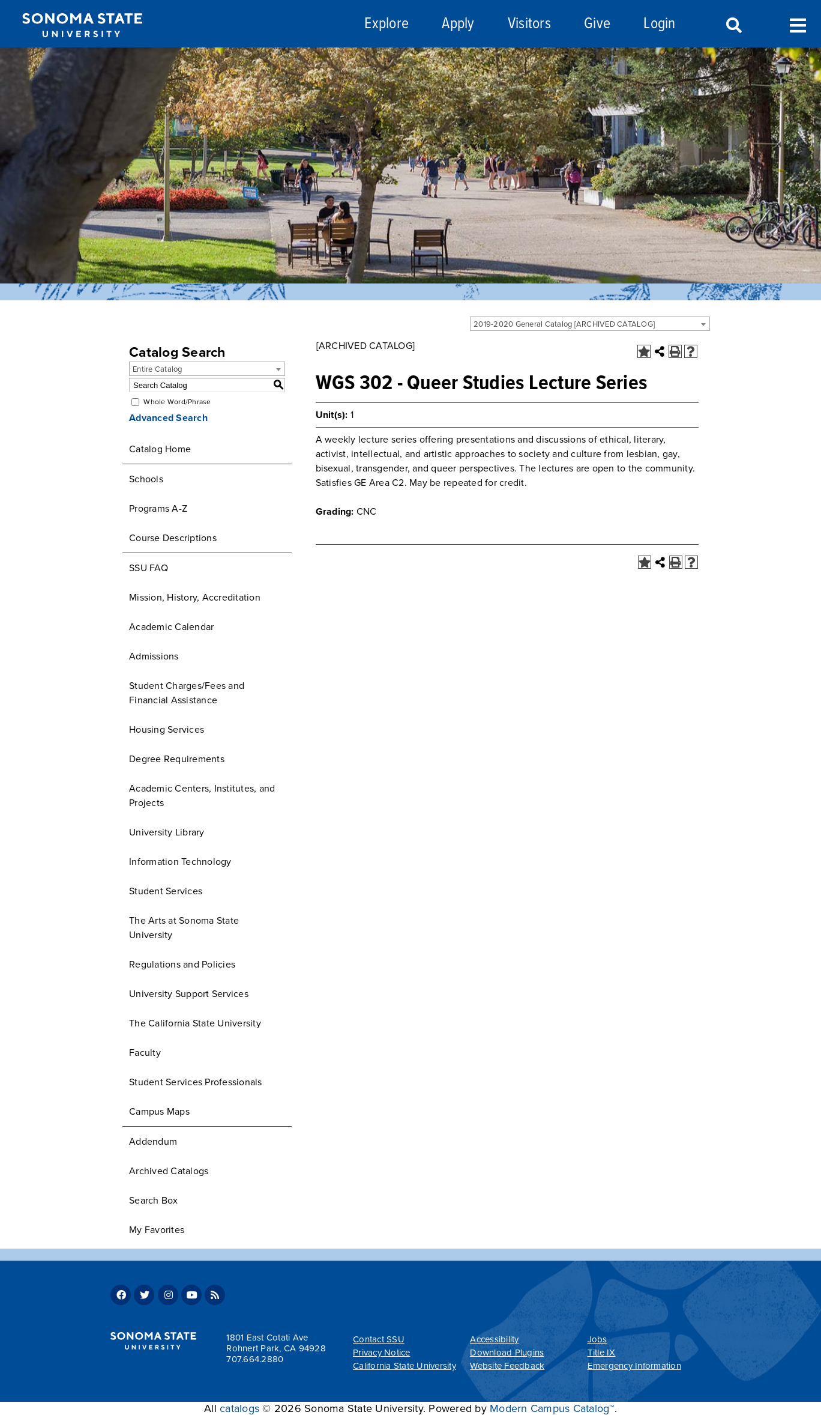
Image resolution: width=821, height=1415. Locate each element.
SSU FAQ (148, 568)
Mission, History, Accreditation (194, 598)
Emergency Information (634, 1365)
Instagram (168, 1295)
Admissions (154, 656)
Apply (458, 24)
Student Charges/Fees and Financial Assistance (186, 693)
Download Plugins (507, 1352)
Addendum (153, 1142)
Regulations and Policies (182, 965)
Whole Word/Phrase (177, 402)
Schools (146, 479)
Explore (386, 24)
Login (659, 24)
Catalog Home (160, 449)
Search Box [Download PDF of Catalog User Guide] (153, 1201)
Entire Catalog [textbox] (157, 369)
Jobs (597, 1339)
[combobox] (590, 324)
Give (597, 24)
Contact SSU (378, 1339)
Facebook (120, 1295)
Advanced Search (168, 418)
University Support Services (188, 994)
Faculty (145, 1053)
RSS (215, 1295)
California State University (404, 1365)
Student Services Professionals (195, 1082)
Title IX (602, 1352)
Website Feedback (507, 1365)
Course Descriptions (173, 538)
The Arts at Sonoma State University (184, 928)
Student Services (165, 891)
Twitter (144, 1295)
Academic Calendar (171, 627)
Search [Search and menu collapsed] (733, 26)
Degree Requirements (176, 759)
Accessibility (494, 1339)
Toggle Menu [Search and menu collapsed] (798, 24)
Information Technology (180, 862)
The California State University (195, 1023)
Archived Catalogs (168, 1171)
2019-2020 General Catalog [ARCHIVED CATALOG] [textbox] (564, 324)
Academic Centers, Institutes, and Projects (202, 796)
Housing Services (166, 730)
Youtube (191, 1295)
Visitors (529, 24)
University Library (167, 832)
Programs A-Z (158, 509)
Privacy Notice (381, 1352)
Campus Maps (159, 1112)
